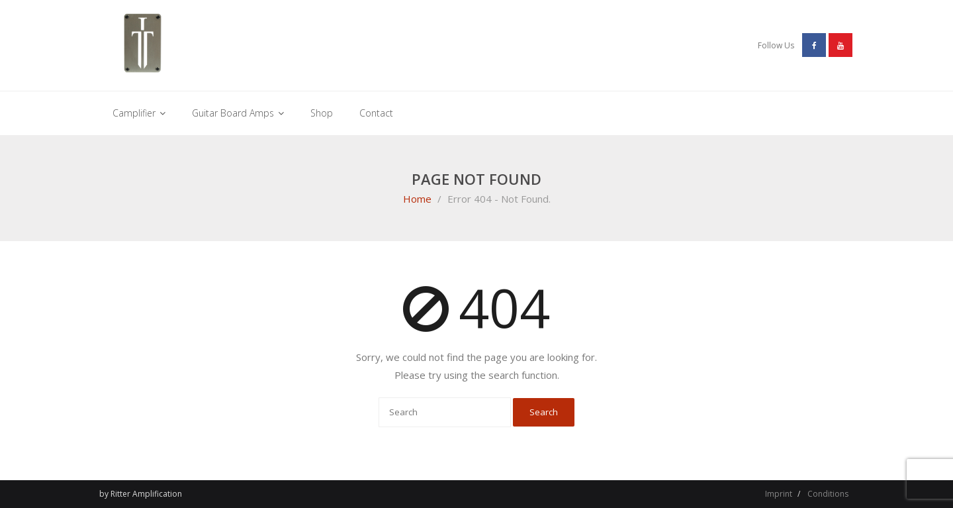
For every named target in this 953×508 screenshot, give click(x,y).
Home (417, 198)
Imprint (778, 493)
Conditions (827, 493)
